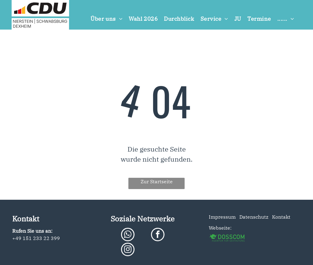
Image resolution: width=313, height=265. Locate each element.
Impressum (222, 217)
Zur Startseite (157, 181)
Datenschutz (253, 217)
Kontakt (280, 217)
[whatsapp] (127, 235)
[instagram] (127, 250)
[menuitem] (106, 19)
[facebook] (157, 235)
